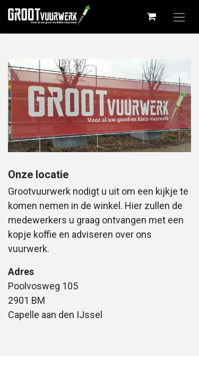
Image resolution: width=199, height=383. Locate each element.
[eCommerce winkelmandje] (151, 16)
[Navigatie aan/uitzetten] (179, 16)
